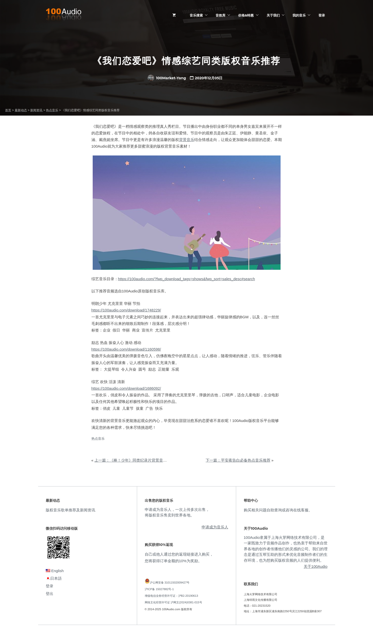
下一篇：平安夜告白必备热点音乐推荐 (238, 460)
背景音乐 (186, 139)
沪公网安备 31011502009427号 (170, 582)
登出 (49, 593)
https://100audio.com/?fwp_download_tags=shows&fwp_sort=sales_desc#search (186, 279)
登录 (321, 15)
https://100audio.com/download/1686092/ (126, 388)
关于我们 (273, 15)
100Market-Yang (167, 78)
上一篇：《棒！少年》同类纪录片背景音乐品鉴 (134, 460)
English (55, 571)
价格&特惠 (246, 15)
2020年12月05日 (208, 78)
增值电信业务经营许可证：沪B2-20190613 (171, 595)
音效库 (220, 15)
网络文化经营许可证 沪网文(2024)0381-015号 (173, 602)
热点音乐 (98, 439)
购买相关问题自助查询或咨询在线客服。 (278, 510)
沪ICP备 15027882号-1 (159, 589)
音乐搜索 (196, 15)
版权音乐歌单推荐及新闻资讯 (70, 510)
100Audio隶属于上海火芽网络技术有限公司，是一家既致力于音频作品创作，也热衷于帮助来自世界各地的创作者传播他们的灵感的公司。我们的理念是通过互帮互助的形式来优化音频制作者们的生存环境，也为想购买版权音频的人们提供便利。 (286, 548)
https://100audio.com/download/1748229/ (126, 310)
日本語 (54, 578)
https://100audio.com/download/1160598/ (126, 349)
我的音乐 (299, 15)
